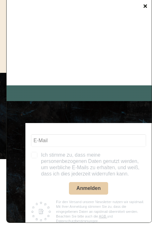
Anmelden (88, 188)
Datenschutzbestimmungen (77, 221)
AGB (103, 216)
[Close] (145, 6)
